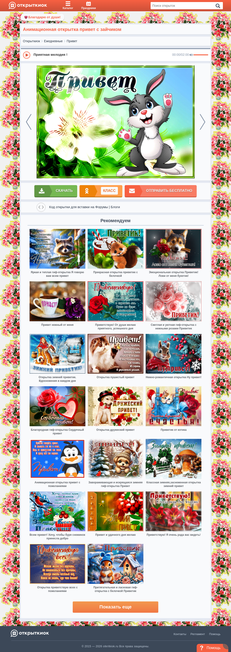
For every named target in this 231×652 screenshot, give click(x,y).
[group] (115, 55)
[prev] (28, 121)
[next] (202, 121)
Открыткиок (31, 41)
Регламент (198, 634)
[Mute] (191, 55)
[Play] (26, 55)
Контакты (180, 634)
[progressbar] (201, 55)
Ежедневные (53, 41)
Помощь (214, 634)
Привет (72, 41)
